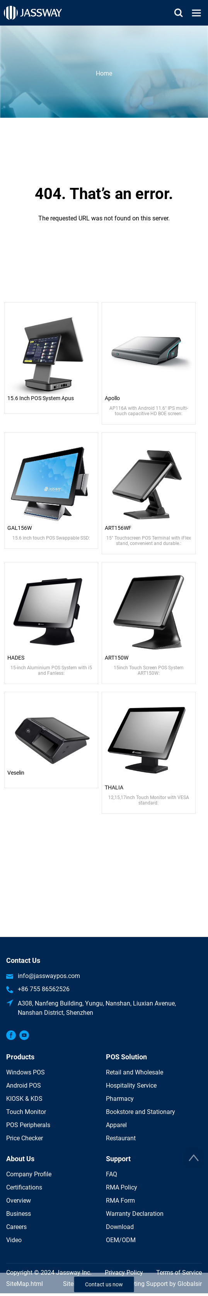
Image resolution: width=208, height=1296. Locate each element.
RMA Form (120, 1200)
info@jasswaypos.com (49, 976)
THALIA (114, 787)
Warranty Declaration (135, 1213)
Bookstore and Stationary (140, 1112)
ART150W (116, 658)
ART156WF (118, 528)
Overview (18, 1200)
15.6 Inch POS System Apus (40, 398)
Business (18, 1213)
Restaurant (121, 1138)
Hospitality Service (131, 1085)
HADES (15, 658)
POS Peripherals (28, 1125)
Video (14, 1240)
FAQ (111, 1174)
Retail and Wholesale (134, 1072)
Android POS (23, 1085)
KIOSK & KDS (24, 1098)
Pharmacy (120, 1098)
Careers (16, 1227)
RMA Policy (121, 1187)
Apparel (116, 1125)
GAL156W (19, 528)
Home (104, 73)
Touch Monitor (26, 1112)
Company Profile (28, 1174)
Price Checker (24, 1138)
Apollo (112, 398)
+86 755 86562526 (44, 989)
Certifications (24, 1187)
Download (120, 1227)
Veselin (15, 773)
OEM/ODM (121, 1240)
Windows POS (25, 1072)
